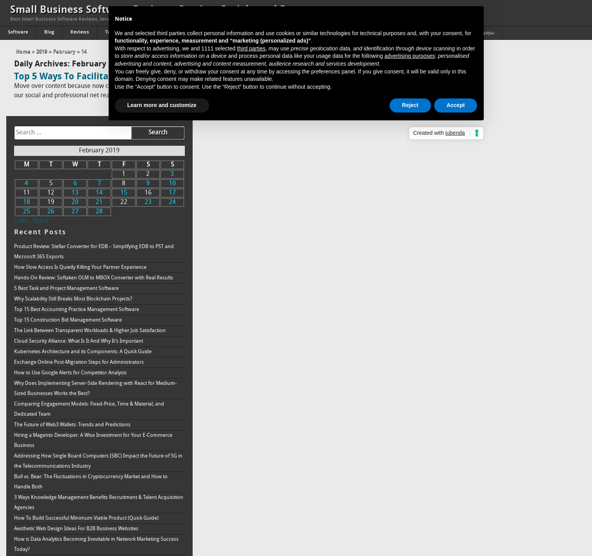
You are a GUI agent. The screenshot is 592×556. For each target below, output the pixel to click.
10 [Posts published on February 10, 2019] (565, 107)
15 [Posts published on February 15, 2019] (517, 117)
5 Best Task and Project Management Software (461, 212)
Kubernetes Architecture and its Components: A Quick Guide (477, 275)
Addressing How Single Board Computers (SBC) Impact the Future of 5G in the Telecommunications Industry (493, 385)
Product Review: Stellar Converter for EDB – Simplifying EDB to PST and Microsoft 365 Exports (489, 175)
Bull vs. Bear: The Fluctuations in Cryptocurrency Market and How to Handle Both (485, 405)
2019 (41, 51)
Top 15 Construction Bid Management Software (463, 244)
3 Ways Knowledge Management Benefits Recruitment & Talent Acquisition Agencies (493, 426)
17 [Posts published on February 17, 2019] (565, 117)
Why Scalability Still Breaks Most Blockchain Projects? (468, 222)
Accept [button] (456, 105)
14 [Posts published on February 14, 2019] (493, 117)
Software (18, 32)
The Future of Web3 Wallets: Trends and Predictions (467, 348)
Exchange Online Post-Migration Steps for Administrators (473, 286)
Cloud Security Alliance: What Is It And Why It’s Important (473, 265)
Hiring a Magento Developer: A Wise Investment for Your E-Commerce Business (488, 364)
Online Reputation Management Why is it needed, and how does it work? (491, 515)
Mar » (435, 144)
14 (84, 51)
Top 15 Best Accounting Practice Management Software (471, 233)
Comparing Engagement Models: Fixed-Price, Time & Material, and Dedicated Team (484, 333)
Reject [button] (410, 105)
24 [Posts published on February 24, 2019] (565, 126)
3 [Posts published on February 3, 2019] (565, 98)
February (64, 51)
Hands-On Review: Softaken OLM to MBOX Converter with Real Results (488, 201)
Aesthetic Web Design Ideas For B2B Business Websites (471, 452)
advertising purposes (410, 56)
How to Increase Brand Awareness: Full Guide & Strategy (473, 525)
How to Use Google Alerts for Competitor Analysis (465, 296)
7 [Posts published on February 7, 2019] (493, 107)
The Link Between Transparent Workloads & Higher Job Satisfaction (484, 254)
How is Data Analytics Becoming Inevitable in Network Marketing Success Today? (491, 468)
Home (23, 51)
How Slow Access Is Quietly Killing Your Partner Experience (475, 191)
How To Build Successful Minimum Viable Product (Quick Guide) (481, 442)
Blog (49, 32)
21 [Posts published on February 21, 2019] (493, 126)
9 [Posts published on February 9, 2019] (541, 107)
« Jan (415, 144)
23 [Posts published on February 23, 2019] (541, 126)
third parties (251, 48)
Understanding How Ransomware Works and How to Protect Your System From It (492, 489)
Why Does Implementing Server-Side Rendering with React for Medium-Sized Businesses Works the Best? (490, 312)
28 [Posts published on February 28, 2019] (493, 135)
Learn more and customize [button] (162, 105)
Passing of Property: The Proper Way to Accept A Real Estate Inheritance (490, 504)
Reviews (79, 32)
